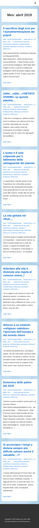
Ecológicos (7, 44)
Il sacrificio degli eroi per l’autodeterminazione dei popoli (19, 32)
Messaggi (13, 46)
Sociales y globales (25, 46)
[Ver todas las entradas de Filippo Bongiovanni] (14, 39)
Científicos (7, 172)
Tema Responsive (24, 521)
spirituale (6, 49)
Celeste (26, 42)
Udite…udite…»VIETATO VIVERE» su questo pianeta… (19, 97)
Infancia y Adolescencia (18, 109)
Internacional (24, 44)
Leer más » (7, 82)
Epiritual (15, 44)
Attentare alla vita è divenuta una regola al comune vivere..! (17, 272)
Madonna (6, 46)
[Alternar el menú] (35, 3)
